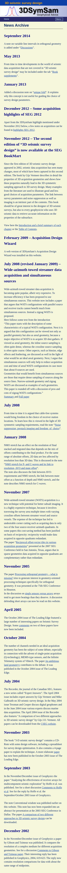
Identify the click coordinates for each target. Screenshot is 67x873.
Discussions (27, 47)
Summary (9, 396)
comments (24, 625)
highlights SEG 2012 (24, 130)
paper (57, 752)
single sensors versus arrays (39, 593)
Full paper (24, 396)
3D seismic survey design (23, 3)
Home (6, 19)
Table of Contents (28, 229)
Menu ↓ (59, 19)
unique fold (39, 92)
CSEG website (48, 723)
